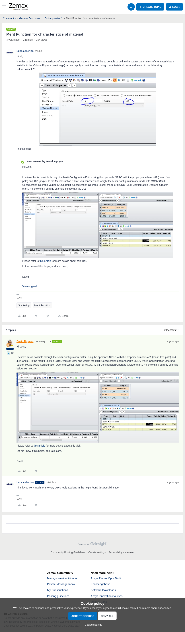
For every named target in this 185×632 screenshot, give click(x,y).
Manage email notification (63, 578)
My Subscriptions (58, 590)
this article (45, 260)
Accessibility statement (121, 552)
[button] (4, 7)
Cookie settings (97, 552)
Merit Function (42, 305)
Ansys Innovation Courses (107, 596)
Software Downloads (104, 590)
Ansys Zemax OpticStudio (107, 578)
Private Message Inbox (62, 584)
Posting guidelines (59, 596)
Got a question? (54, 18)
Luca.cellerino (25, 51)
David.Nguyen (25, 341)
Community (9, 18)
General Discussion (30, 18)
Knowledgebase (101, 584)
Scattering (24, 305)
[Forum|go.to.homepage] (18, 7)
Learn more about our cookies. (154, 608)
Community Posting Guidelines (68, 552)
